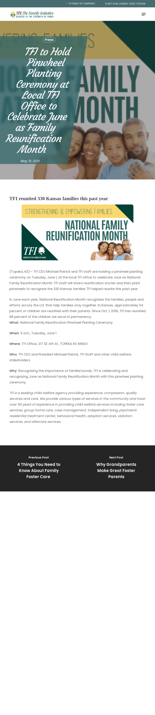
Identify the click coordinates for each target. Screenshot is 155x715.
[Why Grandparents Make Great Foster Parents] (116, 468)
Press (49, 39)
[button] (144, 14)
